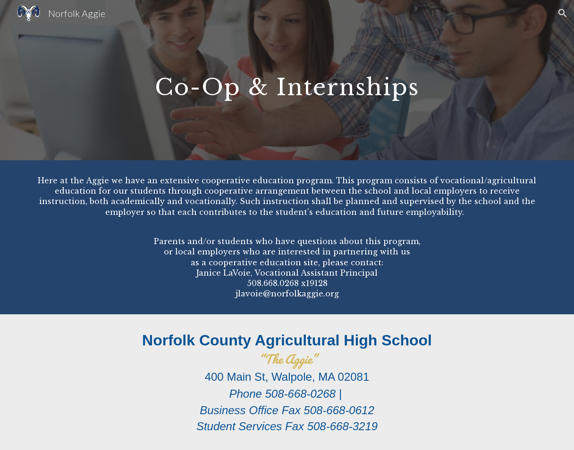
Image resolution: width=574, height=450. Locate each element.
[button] (562, 13)
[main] (287, 80)
